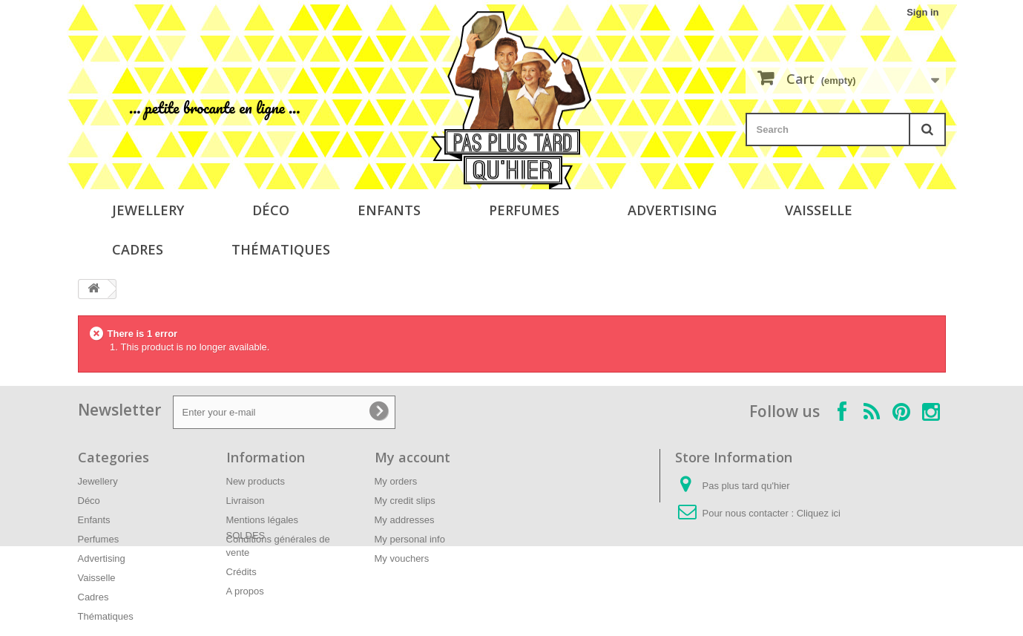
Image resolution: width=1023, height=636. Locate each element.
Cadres (137, 249)
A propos (245, 591)
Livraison (245, 500)
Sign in (922, 12)
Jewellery (148, 210)
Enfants (389, 210)
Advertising (672, 210)
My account (412, 457)
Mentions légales (262, 519)
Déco (270, 210)
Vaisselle (818, 210)
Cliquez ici (819, 513)
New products (255, 481)
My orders (396, 481)
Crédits (241, 571)
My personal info (410, 539)
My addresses (405, 519)
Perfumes (524, 210)
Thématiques (280, 249)
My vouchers (402, 558)
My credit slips (405, 500)
